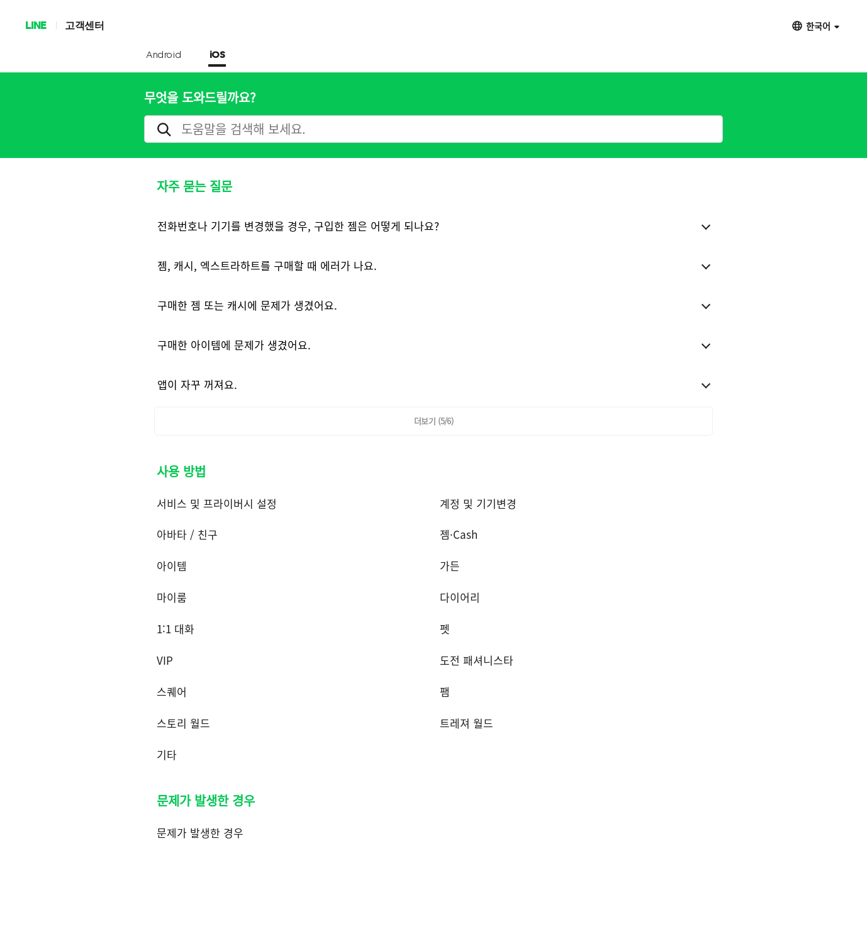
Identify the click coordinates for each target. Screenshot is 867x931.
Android (164, 55)
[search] (433, 129)
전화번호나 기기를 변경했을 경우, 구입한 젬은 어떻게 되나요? (298, 226)
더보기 (434, 421)
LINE (35, 24)
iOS (217, 55)
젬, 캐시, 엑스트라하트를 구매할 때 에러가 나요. (267, 265)
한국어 (818, 25)
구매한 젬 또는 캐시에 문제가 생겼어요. (247, 305)
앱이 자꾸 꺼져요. (197, 384)
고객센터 (84, 24)
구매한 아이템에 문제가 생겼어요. (234, 345)
